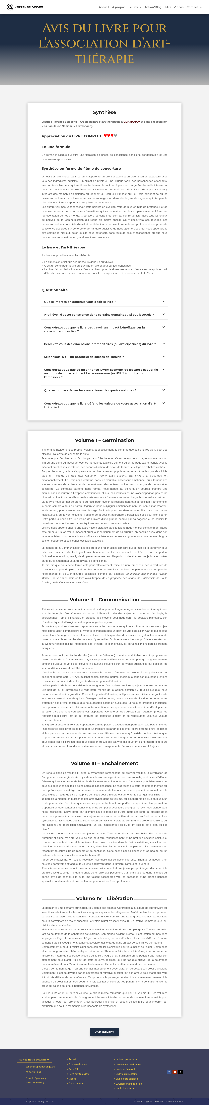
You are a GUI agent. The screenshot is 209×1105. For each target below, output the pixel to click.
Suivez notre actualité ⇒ (34, 1059)
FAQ (168, 7)
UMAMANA (130, 121)
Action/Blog (153, 7)
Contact (192, 7)
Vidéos (178, 7)
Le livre (133, 7)
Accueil (104, 7)
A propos (118, 7)
